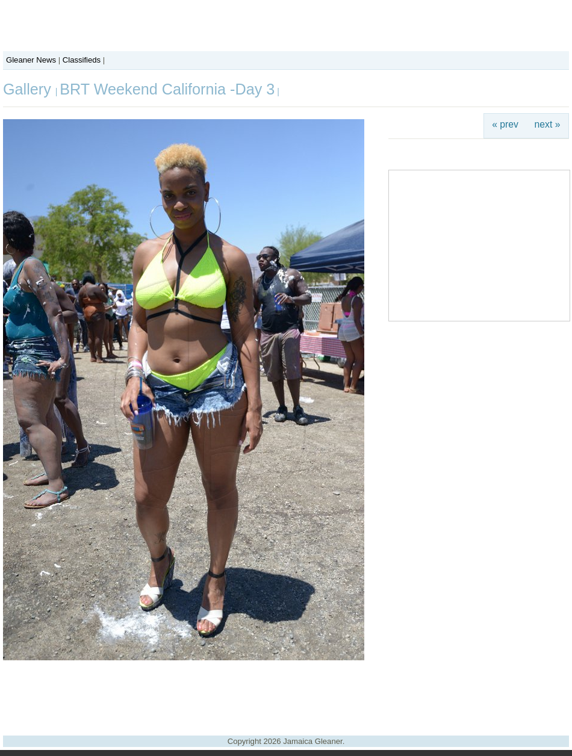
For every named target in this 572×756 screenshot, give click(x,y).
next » (548, 124)
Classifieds (82, 59)
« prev (505, 124)
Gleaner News (31, 59)
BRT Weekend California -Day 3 (167, 89)
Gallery (29, 89)
